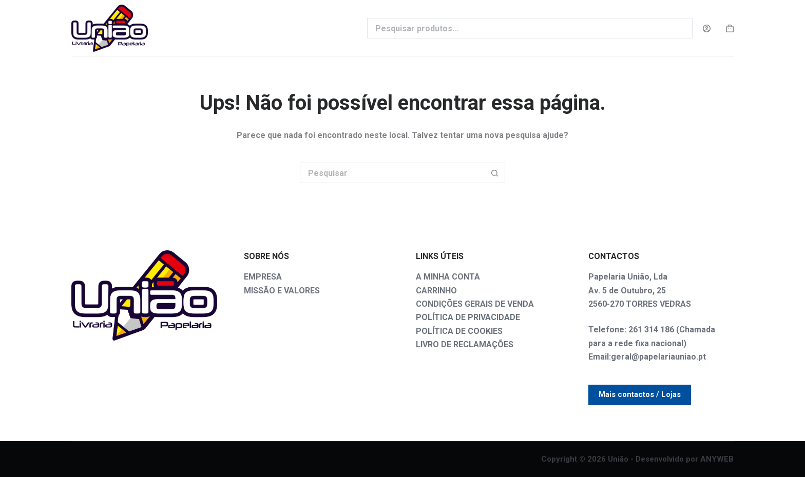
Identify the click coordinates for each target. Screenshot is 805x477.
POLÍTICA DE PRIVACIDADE (468, 317)
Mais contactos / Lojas (640, 394)
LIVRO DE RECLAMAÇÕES (464, 344)
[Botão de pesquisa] (495, 173)
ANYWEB (717, 459)
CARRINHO (436, 290)
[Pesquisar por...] (392, 173)
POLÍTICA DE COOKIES (459, 331)
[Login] (707, 28)
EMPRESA (263, 277)
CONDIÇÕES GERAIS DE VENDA (475, 304)
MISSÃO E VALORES (282, 290)
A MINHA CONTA (448, 277)
